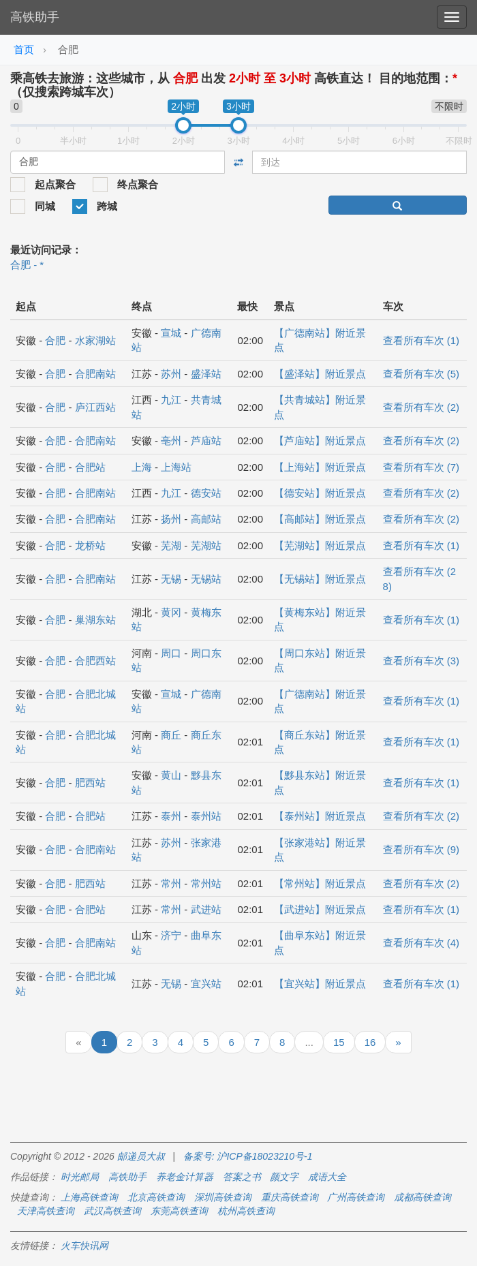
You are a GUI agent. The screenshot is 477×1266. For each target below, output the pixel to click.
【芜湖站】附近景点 (320, 545)
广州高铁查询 (355, 1197)
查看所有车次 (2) (421, 407)
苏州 (171, 374)
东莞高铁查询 (179, 1210)
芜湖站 (206, 545)
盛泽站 (206, 374)
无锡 (171, 579)
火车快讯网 (84, 1245)
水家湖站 (95, 340)
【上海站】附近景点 (320, 467)
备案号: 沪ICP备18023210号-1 (248, 1156)
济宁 (171, 935)
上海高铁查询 (89, 1197)
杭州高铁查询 (246, 1210)
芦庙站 (206, 440)
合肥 (55, 340)
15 (339, 1042)
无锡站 (206, 579)
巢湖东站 (95, 620)
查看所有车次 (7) (421, 467)
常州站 (206, 883)
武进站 (206, 909)
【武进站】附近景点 (320, 909)
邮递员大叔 (141, 1156)
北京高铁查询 (156, 1197)
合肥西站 (95, 660)
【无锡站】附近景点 (320, 579)
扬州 (171, 519)
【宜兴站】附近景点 (320, 983)
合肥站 (90, 467)
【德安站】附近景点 (320, 493)
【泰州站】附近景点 (320, 816)
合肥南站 (95, 374)
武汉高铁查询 (112, 1210)
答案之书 (242, 1176)
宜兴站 (206, 983)
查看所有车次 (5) (421, 374)
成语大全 (327, 1176)
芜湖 (171, 545)
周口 (171, 653)
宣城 (171, 333)
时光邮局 (80, 1176)
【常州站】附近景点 (320, 883)
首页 (24, 49)
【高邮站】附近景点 (320, 519)
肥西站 (90, 782)
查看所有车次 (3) (421, 660)
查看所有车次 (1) (421, 340)
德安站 (206, 493)
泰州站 (206, 816)
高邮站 (206, 519)
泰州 (171, 816)
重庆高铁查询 (289, 1197)
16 (370, 1042)
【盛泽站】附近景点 (320, 374)
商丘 (171, 735)
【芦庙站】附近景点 (320, 440)
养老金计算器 (184, 1176)
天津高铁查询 (45, 1210)
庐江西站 (95, 407)
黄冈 (171, 612)
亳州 (171, 440)
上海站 (176, 467)
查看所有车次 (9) (421, 849)
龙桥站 (90, 545)
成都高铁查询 (422, 1197)
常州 (171, 883)
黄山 (171, 775)
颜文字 (284, 1176)
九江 (171, 399)
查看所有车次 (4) (421, 942)
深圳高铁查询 (222, 1197)
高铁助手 (34, 17)
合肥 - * (27, 265)
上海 (142, 467)
